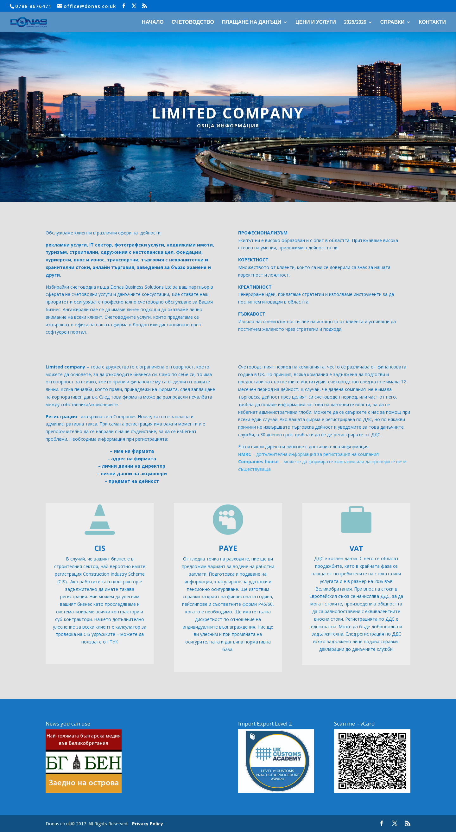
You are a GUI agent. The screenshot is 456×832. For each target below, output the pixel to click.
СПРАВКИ (392, 22)
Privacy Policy (147, 824)
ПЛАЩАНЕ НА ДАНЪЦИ (251, 22)
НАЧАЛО (153, 22)
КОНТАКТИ (432, 22)
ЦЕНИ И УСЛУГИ (315, 22)
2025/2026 (355, 22)
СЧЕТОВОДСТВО (193, 22)
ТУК (114, 642)
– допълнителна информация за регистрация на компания (308, 454)
